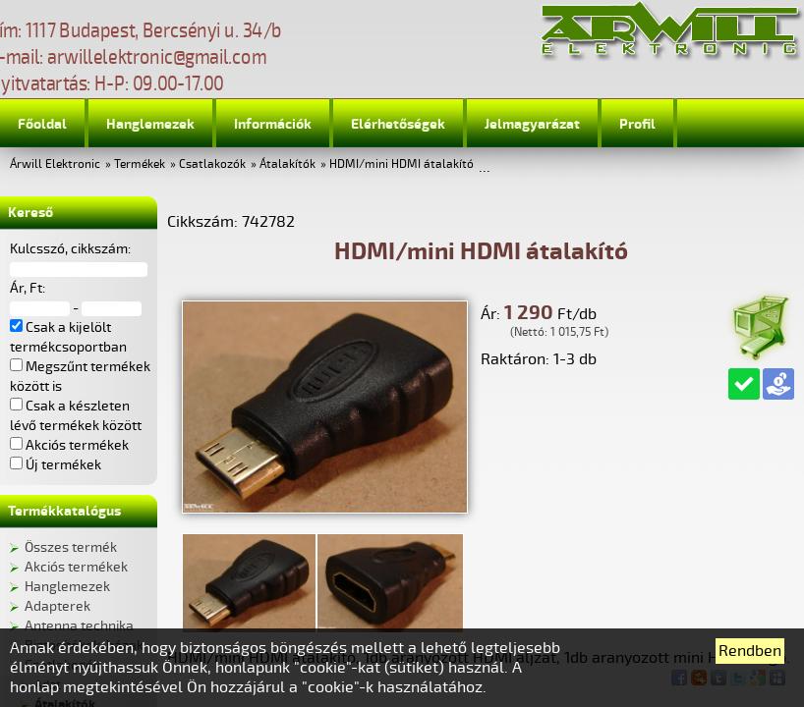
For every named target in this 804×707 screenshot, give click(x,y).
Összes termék (71, 547)
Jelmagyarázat (532, 124)
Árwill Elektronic (55, 164)
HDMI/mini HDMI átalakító (401, 164)
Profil (637, 124)
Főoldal (42, 124)
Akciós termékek (76, 567)
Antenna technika (79, 626)
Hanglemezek (150, 124)
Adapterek (57, 606)
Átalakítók (287, 164)
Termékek (139, 164)
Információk (273, 124)
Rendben (749, 651)
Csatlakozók (212, 164)
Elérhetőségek (398, 124)
